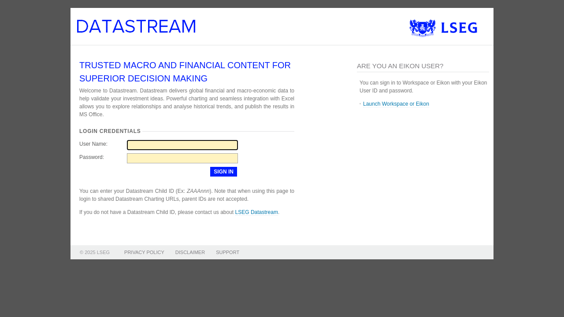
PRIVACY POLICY (144, 252)
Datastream (142, 31)
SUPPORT (227, 252)
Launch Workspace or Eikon (396, 104)
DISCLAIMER (190, 252)
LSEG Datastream (256, 212)
